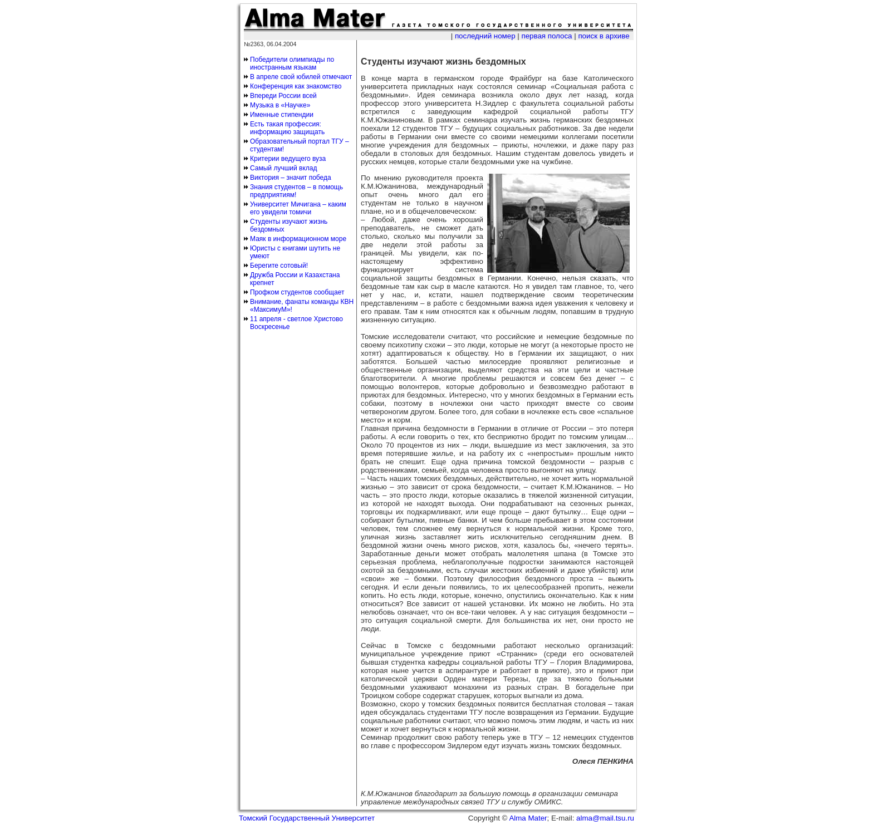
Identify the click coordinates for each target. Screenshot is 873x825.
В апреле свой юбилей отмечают (301, 77)
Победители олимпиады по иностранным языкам (292, 63)
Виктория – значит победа (290, 177)
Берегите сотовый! (279, 265)
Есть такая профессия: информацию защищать (287, 128)
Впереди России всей (283, 96)
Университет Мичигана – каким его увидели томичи (298, 208)
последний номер (485, 36)
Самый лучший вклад (283, 168)
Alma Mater (528, 818)
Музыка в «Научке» (280, 105)
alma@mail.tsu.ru (605, 818)
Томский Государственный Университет (307, 818)
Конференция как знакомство (296, 86)
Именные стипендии (281, 115)
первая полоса (546, 36)
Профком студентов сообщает (297, 292)
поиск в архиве (603, 36)
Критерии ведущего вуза (288, 159)
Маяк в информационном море (298, 239)
